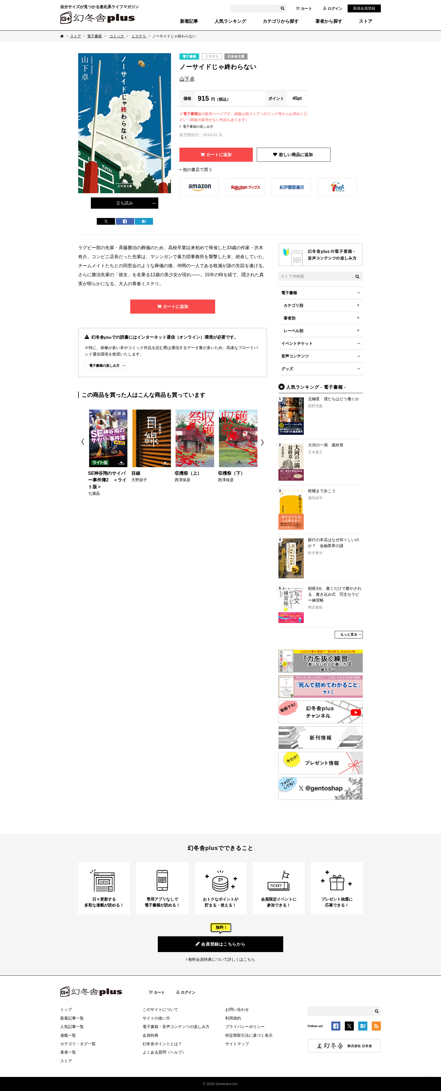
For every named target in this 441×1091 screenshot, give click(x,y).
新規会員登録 (364, 8)
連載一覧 (68, 1035)
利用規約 (233, 1018)
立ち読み (124, 203)
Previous (83, 442)
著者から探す (328, 21)
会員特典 (150, 1035)
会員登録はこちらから (220, 943)
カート (304, 8)
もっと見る (348, 634)
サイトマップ (237, 1043)
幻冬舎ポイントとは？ (162, 1043)
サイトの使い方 (156, 1018)
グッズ (287, 368)
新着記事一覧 (72, 1018)
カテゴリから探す (281, 21)
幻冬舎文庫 (236, 57)
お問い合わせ (237, 1009)
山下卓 (187, 79)
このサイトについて (160, 1009)
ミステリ (139, 36)
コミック (117, 36)
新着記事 (189, 21)
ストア (365, 21)
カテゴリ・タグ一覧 (78, 1043)
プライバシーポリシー (245, 1026)
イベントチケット (297, 343)
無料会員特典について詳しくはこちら (221, 959)
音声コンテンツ (295, 356)
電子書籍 (94, 36)
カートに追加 (218, 154)
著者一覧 (68, 1052)
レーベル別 (293, 331)
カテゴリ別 (293, 305)
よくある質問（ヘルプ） (164, 1052)
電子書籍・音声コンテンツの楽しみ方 (176, 1026)
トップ (66, 1009)
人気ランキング (230, 21)
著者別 (289, 318)
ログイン (332, 8)
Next (263, 442)
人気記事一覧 (72, 1026)
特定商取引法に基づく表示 (249, 1035)
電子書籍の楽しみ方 (198, 127)
